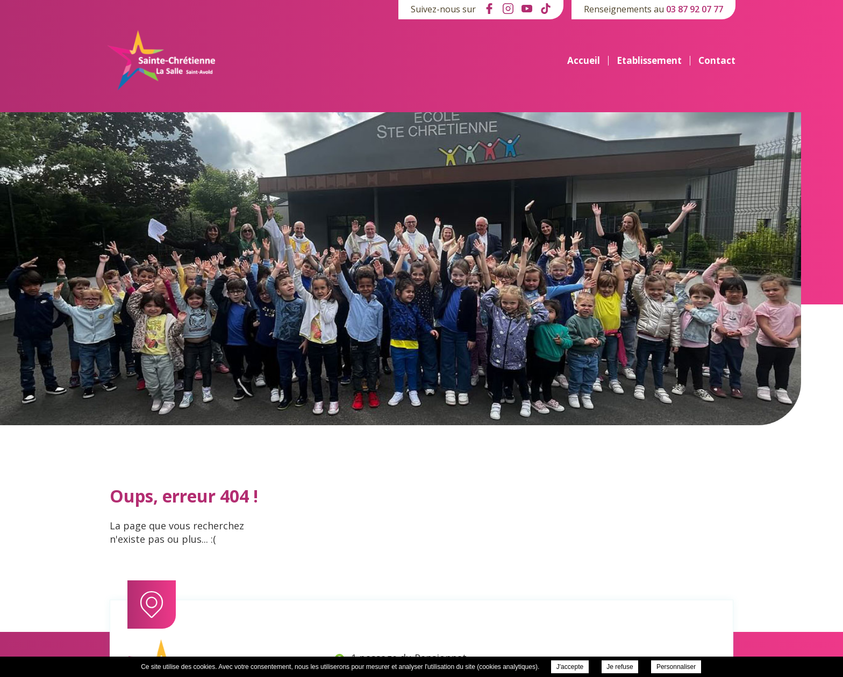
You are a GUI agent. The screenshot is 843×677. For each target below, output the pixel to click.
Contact (716, 60)
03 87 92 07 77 (694, 9)
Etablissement (649, 60)
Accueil (583, 60)
